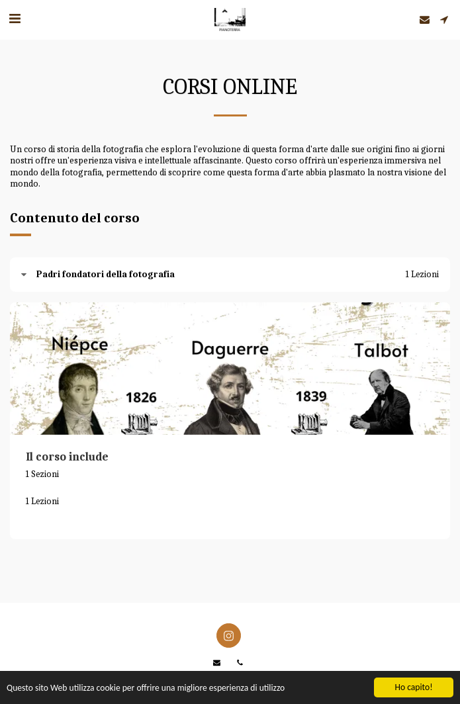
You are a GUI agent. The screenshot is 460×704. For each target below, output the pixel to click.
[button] (14, 19)
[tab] (230, 274)
